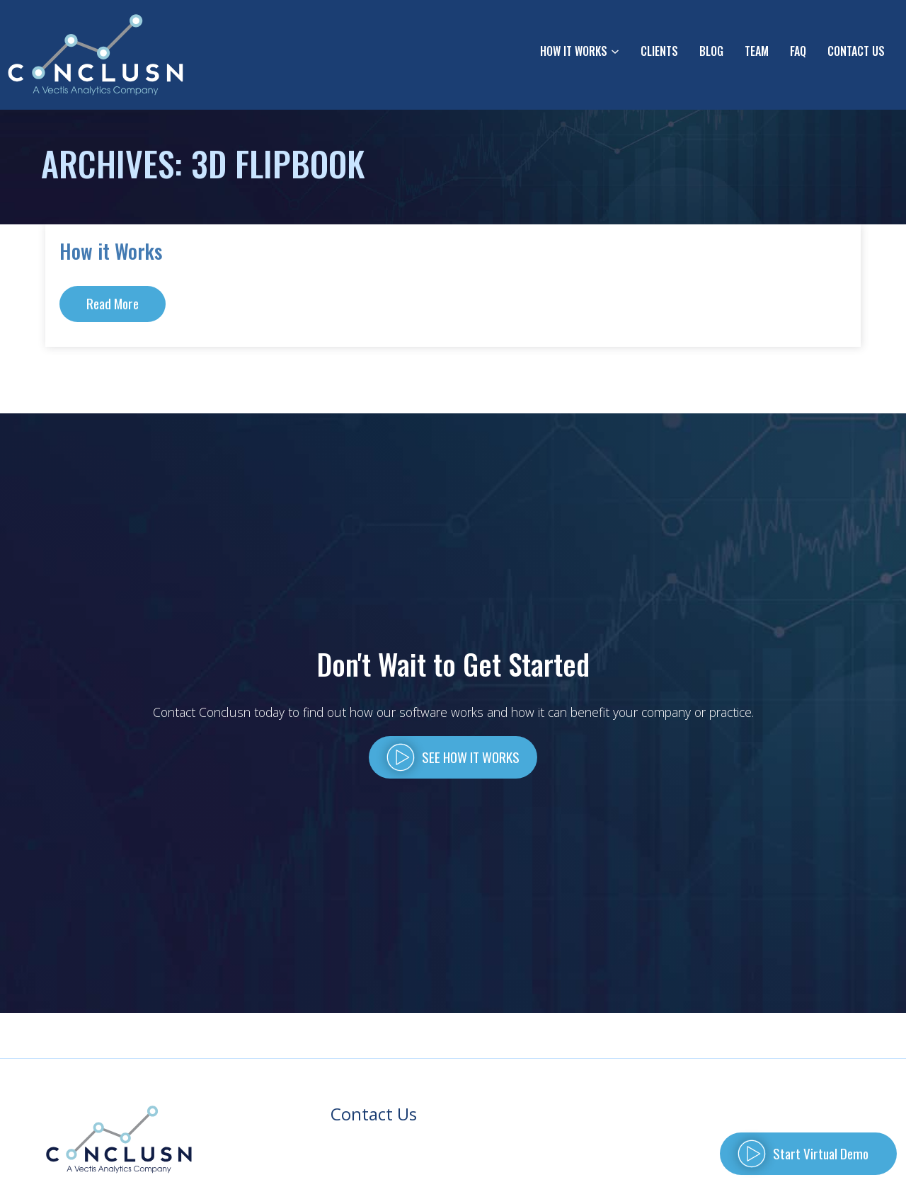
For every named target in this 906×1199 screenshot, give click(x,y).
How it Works (110, 250)
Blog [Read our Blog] (711, 50)
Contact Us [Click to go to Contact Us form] (856, 50)
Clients (659, 50)
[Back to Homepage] (119, 1139)
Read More (112, 303)
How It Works (573, 50)
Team (757, 50)
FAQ (798, 50)
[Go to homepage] (96, 55)
